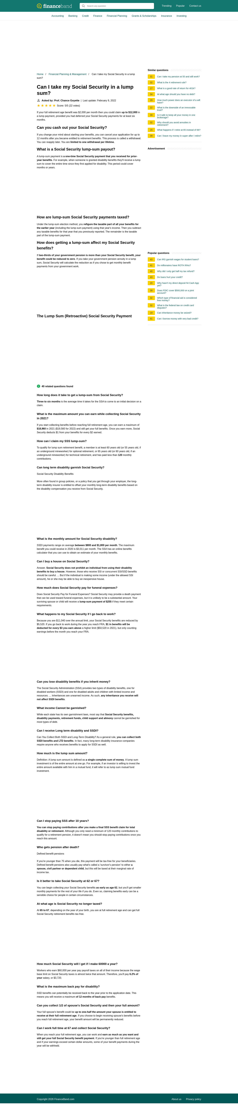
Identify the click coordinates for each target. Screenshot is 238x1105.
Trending (166, 5)
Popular (180, 5)
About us (176, 1099)
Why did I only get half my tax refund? (176, 271)
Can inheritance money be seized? (174, 313)
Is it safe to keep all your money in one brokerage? (176, 116)
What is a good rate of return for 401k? (176, 88)
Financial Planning (117, 16)
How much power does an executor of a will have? (178, 101)
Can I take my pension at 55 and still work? (178, 76)
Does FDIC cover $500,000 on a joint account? (175, 291)
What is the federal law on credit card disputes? (175, 306)
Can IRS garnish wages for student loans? (178, 259)
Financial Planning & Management (68, 74)
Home (40, 74)
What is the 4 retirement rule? (172, 82)
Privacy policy (193, 1099)
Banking (72, 16)
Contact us (195, 5)
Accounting (57, 16)
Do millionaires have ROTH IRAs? (174, 265)
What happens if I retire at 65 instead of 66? (178, 130)
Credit (85, 16)
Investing (182, 16)
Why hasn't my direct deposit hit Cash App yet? (178, 284)
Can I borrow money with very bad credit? (177, 318)
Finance (97, 16)
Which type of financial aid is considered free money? (177, 299)
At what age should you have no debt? (176, 94)
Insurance (166, 16)
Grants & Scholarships (144, 16)
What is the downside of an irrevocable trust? (176, 108)
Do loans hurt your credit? (170, 277)
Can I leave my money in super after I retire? (179, 136)
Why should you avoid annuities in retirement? (174, 123)
